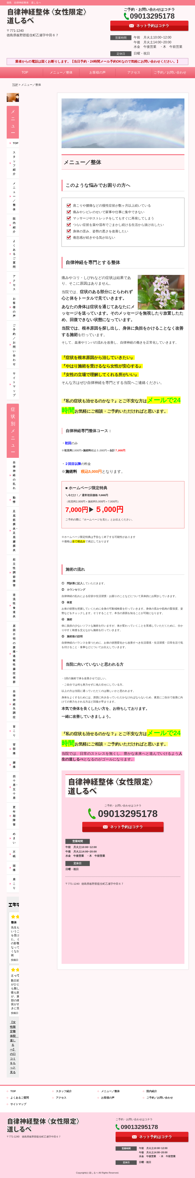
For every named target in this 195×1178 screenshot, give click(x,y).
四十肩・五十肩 (15, 787)
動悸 (14, 499)
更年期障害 (14, 816)
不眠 (14, 854)
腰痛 (14, 764)
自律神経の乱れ (14, 475)
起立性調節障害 (14, 572)
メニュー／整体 (61, 72)
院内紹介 (14, 225)
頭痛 (14, 867)
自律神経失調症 (14, 704)
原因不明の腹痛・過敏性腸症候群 (15, 654)
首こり (14, 731)
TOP (25, 72)
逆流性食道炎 (14, 605)
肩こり (14, 884)
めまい (14, 838)
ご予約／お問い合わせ (170, 72)
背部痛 (14, 749)
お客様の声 (97, 72)
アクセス (133, 72)
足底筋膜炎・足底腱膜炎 (15, 531)
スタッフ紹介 (14, 163)
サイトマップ (14, 384)
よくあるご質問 (14, 253)
